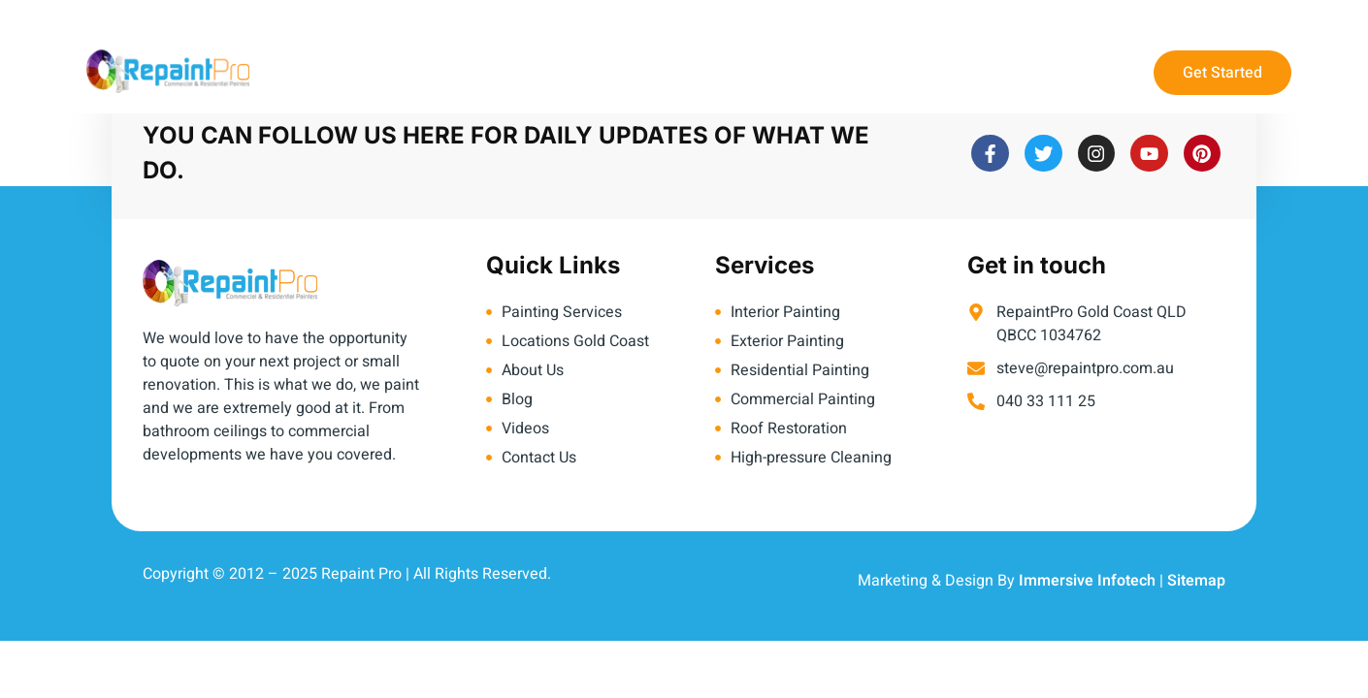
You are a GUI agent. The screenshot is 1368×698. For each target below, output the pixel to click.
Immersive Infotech (1087, 580)
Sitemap (1196, 580)
